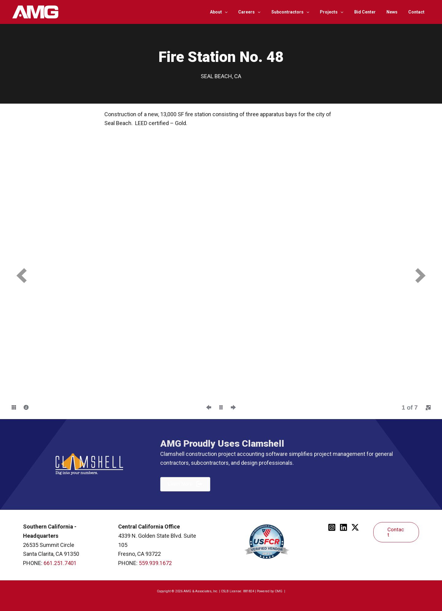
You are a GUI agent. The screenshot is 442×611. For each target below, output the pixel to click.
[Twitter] (355, 527)
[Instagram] (332, 527)
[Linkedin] (343, 527)
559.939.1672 (155, 563)
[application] (238, 12)
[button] (21, 275)
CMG (279, 591)
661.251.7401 (60, 563)
